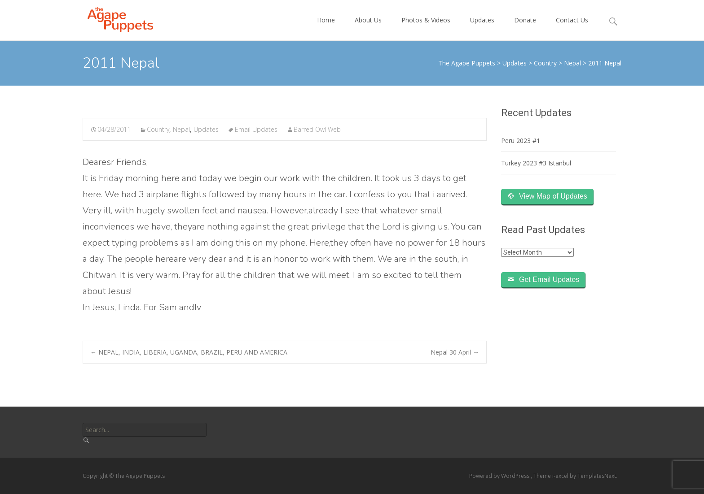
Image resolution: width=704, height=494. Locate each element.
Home (326, 28)
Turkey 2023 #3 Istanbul (536, 163)
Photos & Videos (425, 28)
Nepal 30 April (455, 352)
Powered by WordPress (500, 476)
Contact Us (572, 28)
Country (158, 129)
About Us (368, 28)
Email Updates (256, 129)
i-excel (561, 476)
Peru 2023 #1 (520, 140)
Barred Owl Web (317, 129)
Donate (525, 28)
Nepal (181, 129)
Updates (482, 28)
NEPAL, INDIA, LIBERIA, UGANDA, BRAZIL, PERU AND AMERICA (188, 352)
